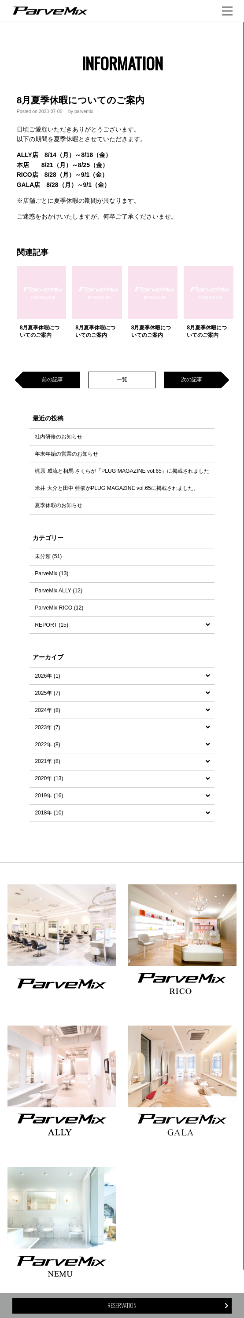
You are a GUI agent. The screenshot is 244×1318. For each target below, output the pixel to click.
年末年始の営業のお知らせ (66, 454)
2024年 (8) (47, 710)
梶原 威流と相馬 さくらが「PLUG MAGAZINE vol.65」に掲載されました (122, 471)
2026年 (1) (47, 676)
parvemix (83, 111)
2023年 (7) (47, 727)
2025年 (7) (47, 693)
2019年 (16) (49, 795)
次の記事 (191, 379)
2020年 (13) (49, 778)
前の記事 (52, 379)
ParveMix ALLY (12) (58, 591)
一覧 (122, 379)
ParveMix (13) (51, 573)
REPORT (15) (51, 625)
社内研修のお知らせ (58, 437)
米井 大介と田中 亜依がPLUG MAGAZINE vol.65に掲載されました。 (117, 488)
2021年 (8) (47, 761)
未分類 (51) (48, 556)
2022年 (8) (47, 744)
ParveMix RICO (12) (59, 608)
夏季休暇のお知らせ (58, 505)
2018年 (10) (49, 813)
